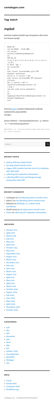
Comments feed (13, 386)
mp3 (42, 129)
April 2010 (10, 283)
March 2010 (11, 286)
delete (28, 129)
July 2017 (10, 239)
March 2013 (11, 260)
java (8, 339)
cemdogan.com (14, 7)
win (15, 129)
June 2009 (10, 298)
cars (8, 327)
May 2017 (10, 242)
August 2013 (11, 257)
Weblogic (10, 360)
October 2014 (11, 248)
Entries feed (11, 383)
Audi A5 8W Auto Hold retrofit (19, 162)
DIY (7, 333)
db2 (7, 330)
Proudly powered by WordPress (27, 398)
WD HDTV (10, 357)
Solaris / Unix (12, 351)
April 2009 (10, 304)
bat (19, 129)
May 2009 (10, 301)
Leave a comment (14, 131)
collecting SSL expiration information (22, 174)
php (8, 345)
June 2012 (10, 268)
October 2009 (12, 289)
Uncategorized (12, 354)
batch (23, 129)
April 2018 (10, 233)
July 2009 (10, 295)
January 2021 (11, 230)
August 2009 (11, 292)
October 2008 (12, 310)
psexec (14, 109)
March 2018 (11, 236)
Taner (8, 212)
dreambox (10, 336)
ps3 (7, 348)
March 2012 (11, 271)
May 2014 (10, 251)
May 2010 (10, 280)
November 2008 (13, 307)
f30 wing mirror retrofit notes (18, 165)
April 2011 (10, 277)
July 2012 (10, 265)
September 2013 (13, 254)
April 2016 (10, 245)
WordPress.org (12, 389)
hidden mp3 (35, 129)
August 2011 (11, 274)
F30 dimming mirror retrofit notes (32, 198)
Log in (9, 380)
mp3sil (9, 29)
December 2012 (12, 262)
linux (8, 342)
